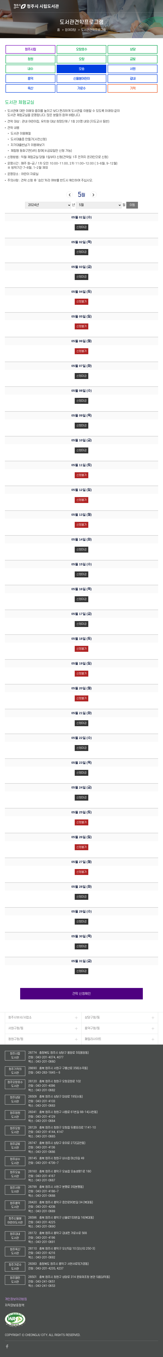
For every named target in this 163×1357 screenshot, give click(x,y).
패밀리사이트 (93, 1039)
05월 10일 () (81, 440)
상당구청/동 (92, 1017)
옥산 (30, 88)
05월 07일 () (81, 366)
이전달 (69, 195)
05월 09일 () (81, 415)
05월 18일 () (81, 639)
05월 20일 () (81, 688)
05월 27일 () (81, 862)
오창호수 (81, 49)
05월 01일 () (81, 217)
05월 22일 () (81, 738)
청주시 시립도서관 (88, 6)
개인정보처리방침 (16, 1299)
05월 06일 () (81, 341)
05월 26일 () (81, 837)
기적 (132, 88)
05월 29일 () (81, 911)
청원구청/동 (15, 1039)
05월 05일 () (81, 316)
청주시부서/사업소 (20, 1017)
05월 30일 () (81, 936)
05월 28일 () (81, 887)
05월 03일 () (81, 267)
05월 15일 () (81, 564)
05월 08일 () (81, 391)
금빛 (132, 59)
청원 (30, 59)
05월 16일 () (81, 589)
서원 (132, 69)
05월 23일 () (81, 763)
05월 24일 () (81, 787)
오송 (81, 69)
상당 (132, 49)
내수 (30, 69)
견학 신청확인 (81, 994)
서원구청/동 (15, 1028)
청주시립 (30, 49)
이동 (132, 205)
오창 (81, 59)
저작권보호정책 (14, 1305)
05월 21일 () (81, 713)
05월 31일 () (81, 961)
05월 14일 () (81, 539)
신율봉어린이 (81, 79)
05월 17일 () (81, 614)
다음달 (93, 195)
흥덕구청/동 (92, 1028)
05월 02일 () (81, 242)
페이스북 (7, 1346)
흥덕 (30, 79)
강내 (132, 79)
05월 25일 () (81, 812)
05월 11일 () (81, 465)
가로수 (81, 88)
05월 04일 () (81, 292)
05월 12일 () (81, 490)
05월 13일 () (81, 515)
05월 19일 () (81, 663)
